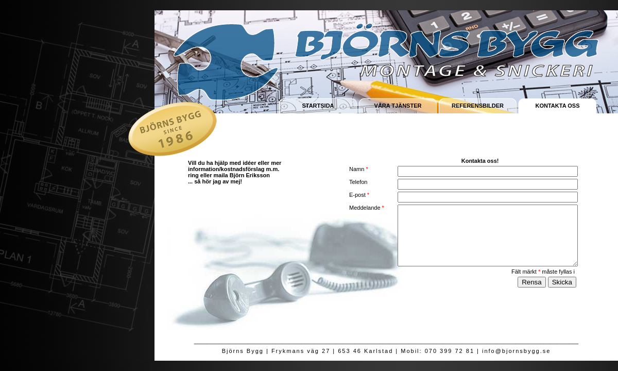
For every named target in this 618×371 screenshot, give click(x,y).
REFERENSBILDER (478, 106)
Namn (358, 169)
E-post (359, 195)
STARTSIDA (318, 106)
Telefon (358, 182)
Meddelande (366, 208)
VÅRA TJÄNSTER (398, 106)
